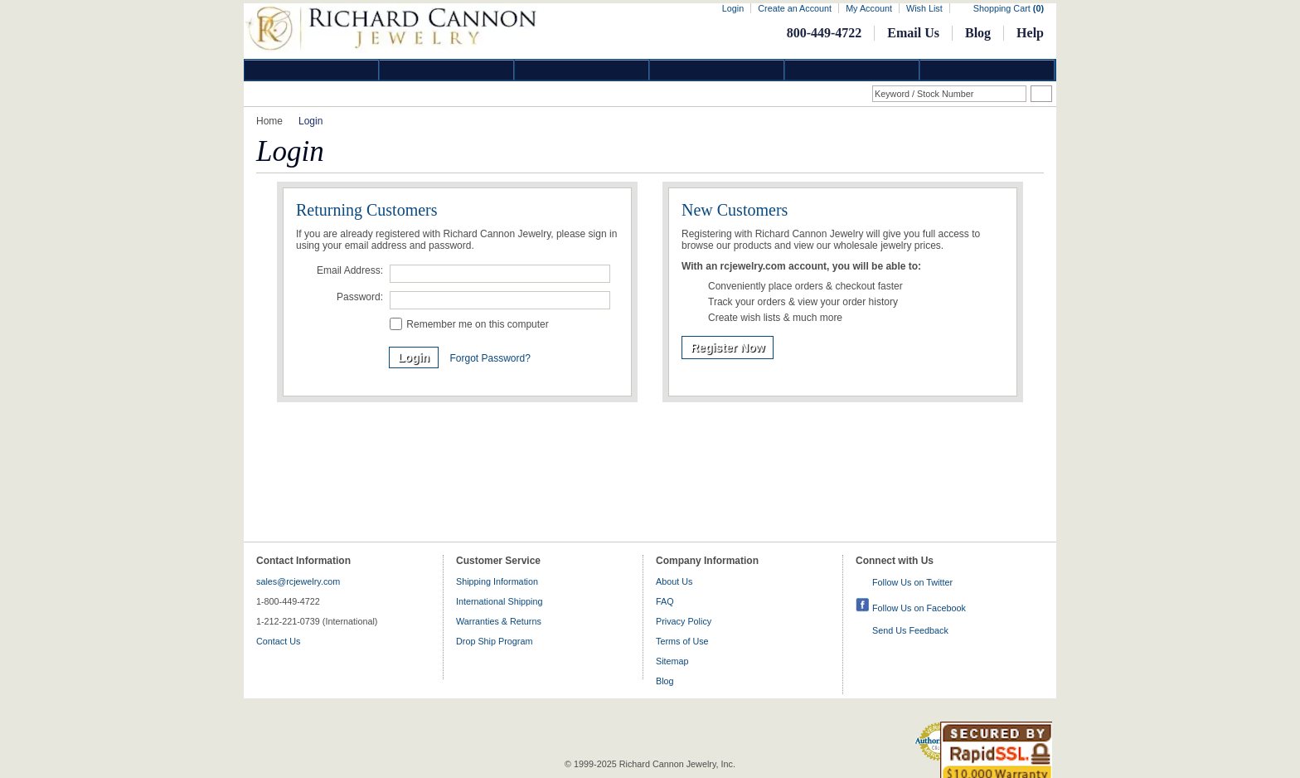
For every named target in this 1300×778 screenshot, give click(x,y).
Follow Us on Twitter (912, 582)
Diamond (312, 70)
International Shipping (499, 601)
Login (733, 8)
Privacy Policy (683, 621)
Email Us (913, 33)
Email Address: (350, 270)
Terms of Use (682, 641)
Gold (447, 70)
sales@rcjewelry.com (298, 581)
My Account (869, 8)
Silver (582, 70)
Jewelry (717, 70)
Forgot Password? (489, 358)
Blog (978, 33)
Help (1030, 33)
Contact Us (278, 641)
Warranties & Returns (498, 621)
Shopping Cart (1008, 8)
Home (269, 121)
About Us (674, 581)
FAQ (665, 601)
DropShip (987, 70)
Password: (360, 297)
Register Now (727, 347)
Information (852, 70)
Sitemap (672, 661)
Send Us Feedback (910, 630)
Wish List (924, 8)
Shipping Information (497, 581)
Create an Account (795, 8)
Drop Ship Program (494, 641)
